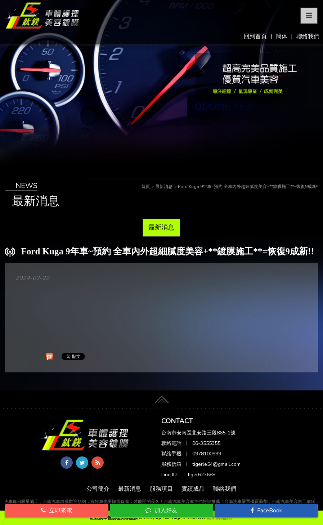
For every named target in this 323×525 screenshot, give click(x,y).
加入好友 (161, 511)
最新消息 (161, 227)
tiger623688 (201, 474)
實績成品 (193, 489)
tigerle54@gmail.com (216, 464)
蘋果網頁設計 (220, 518)
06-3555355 (206, 443)
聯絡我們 (307, 36)
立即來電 (56, 511)
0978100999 (206, 453)
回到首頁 (255, 36)
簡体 (281, 36)
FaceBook (266, 511)
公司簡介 (97, 489)
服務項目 (161, 489)
